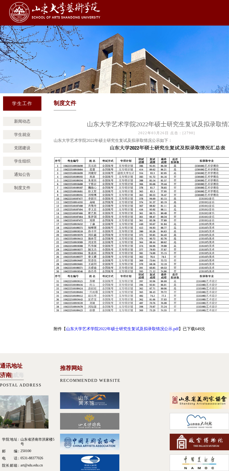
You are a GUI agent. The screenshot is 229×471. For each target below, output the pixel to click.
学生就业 (22, 134)
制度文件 (22, 188)
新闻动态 (22, 121)
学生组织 (22, 161)
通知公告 (22, 174)
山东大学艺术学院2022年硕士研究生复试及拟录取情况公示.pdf (122, 329)
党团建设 (22, 148)
